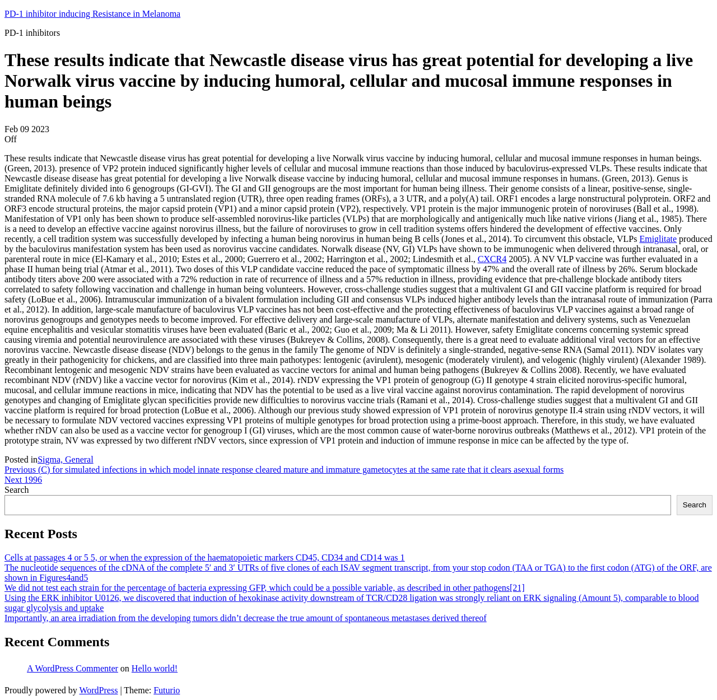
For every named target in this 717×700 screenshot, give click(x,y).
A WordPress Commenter (72, 668)
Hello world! (155, 668)
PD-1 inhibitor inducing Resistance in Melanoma (92, 13)
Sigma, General (66, 459)
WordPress (98, 690)
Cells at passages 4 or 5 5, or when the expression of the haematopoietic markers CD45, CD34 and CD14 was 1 (204, 557)
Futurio (166, 690)
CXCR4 (492, 259)
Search (16, 489)
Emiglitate (658, 239)
